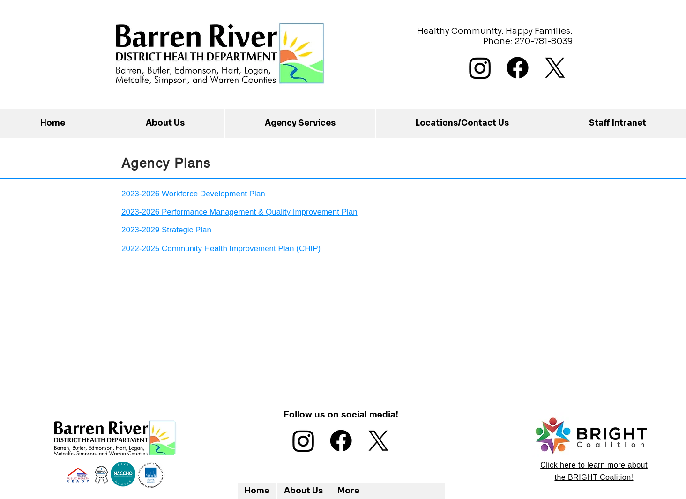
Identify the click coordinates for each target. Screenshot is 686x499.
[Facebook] (517, 67)
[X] (555, 67)
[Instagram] (480, 67)
